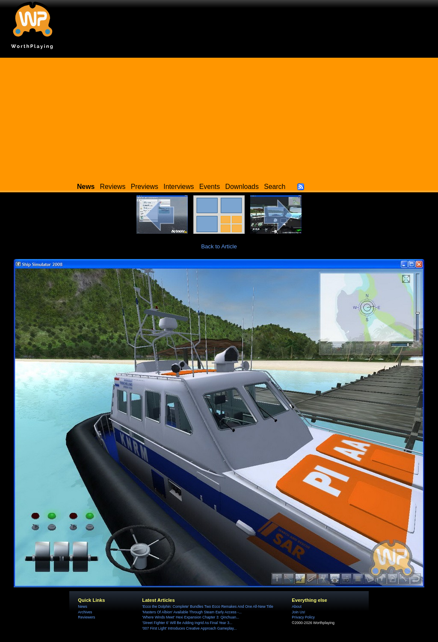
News (82, 606)
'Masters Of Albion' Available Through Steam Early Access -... (192, 612)
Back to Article (219, 246)
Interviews (178, 186)
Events (209, 186)
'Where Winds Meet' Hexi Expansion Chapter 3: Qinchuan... (190, 617)
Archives (85, 612)
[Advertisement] (219, 117)
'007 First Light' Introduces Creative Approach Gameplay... (189, 628)
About (296, 606)
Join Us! (298, 612)
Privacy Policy (303, 617)
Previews (144, 186)
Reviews (113, 186)
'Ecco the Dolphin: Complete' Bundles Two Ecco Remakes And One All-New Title (207, 606)
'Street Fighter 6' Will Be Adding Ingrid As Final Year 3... (187, 623)
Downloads (242, 186)
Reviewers (86, 617)
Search (274, 186)
